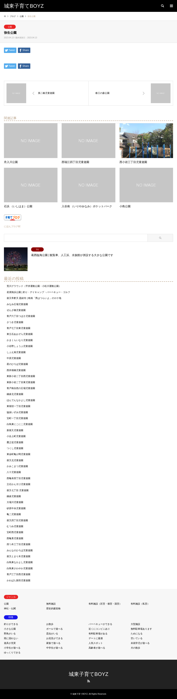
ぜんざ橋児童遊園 (16, 310)
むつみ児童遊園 (15, 526)
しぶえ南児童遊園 (16, 352)
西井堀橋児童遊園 (16, 370)
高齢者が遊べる (97, 647)
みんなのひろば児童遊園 (20, 550)
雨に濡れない (11, 638)
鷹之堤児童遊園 (15, 442)
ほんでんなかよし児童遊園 (21, 400)
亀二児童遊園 (14, 514)
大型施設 (135, 624)
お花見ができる (54, 638)
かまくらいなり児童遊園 (20, 340)
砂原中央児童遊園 (16, 508)
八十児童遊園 (14, 472)
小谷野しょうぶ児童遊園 (20, 346)
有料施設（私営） (140, 603)
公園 (10, 27)
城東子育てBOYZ (88, 674)
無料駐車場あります (141, 628)
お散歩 (49, 624)
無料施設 (51, 603)
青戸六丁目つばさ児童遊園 (21, 316)
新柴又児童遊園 (15, 430)
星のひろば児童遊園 (17, 364)
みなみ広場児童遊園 (17, 304)
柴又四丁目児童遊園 (17, 520)
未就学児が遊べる (140, 643)
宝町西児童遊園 (15, 532)
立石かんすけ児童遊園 (18, 484)
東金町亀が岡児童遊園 (18, 454)
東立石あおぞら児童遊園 (20, 334)
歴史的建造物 (53, 608)
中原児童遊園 (14, 358)
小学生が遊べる (12, 647)
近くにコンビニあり (99, 628)
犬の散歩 (135, 647)
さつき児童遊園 (15, 322)
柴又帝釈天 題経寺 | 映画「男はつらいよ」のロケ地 (34, 298)
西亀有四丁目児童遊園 (18, 478)
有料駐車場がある (98, 633)
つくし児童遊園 (15, 448)
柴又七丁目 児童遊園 (18, 490)
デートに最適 (96, 638)
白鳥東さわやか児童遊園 (20, 568)
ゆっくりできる (12, 652)
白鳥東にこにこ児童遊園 (20, 424)
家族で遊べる (53, 643)
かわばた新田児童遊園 (18, 580)
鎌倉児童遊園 (14, 496)
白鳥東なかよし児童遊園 (20, 562)
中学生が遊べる (54, 647)
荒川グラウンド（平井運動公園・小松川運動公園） (34, 286)
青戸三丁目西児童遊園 (18, 574)
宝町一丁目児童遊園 (17, 418)
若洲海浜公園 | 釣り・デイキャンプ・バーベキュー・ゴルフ (38, 292)
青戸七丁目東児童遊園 (18, 328)
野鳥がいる (10, 633)
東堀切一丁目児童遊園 (18, 406)
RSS (88, 681)
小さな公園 (10, 628)
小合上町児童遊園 (16, 436)
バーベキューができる (100, 624)
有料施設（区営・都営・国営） (105, 603)
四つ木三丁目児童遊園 (18, 544)
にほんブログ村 (12, 226)
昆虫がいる (52, 633)
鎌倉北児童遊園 (15, 394)
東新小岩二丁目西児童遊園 (21, 376)
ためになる (137, 633)
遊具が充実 (10, 643)
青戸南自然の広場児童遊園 (21, 388)
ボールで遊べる (54, 628)
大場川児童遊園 (15, 502)
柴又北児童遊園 (15, 460)
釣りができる (11, 624)
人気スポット (96, 643)
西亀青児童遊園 (15, 538)
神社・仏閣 (10, 608)
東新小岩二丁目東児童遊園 (21, 382)
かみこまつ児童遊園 (17, 466)
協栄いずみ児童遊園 (17, 412)
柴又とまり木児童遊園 (18, 556)
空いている (137, 638)
